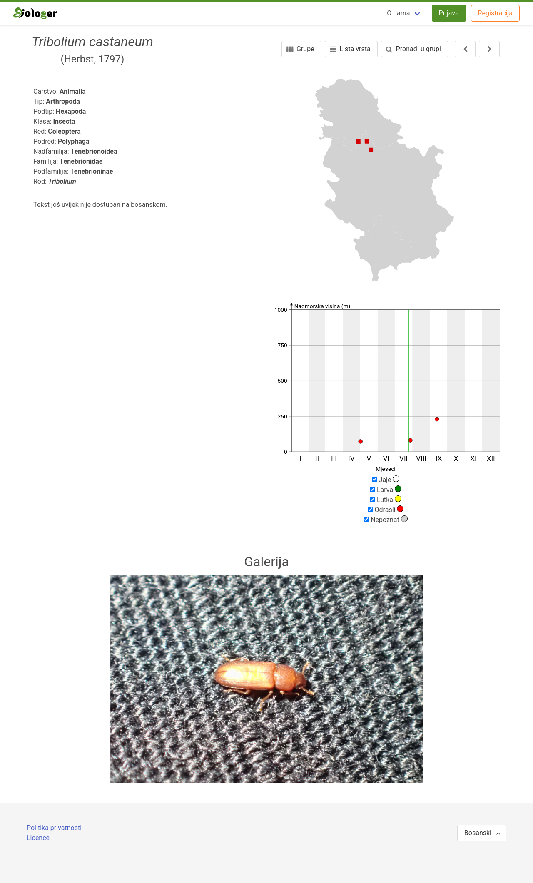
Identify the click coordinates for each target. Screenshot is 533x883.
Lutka (385, 499)
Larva (385, 489)
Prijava (449, 13)
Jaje (386, 479)
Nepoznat (386, 519)
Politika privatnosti (54, 828)
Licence (38, 838)
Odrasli (386, 509)
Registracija (495, 13)
